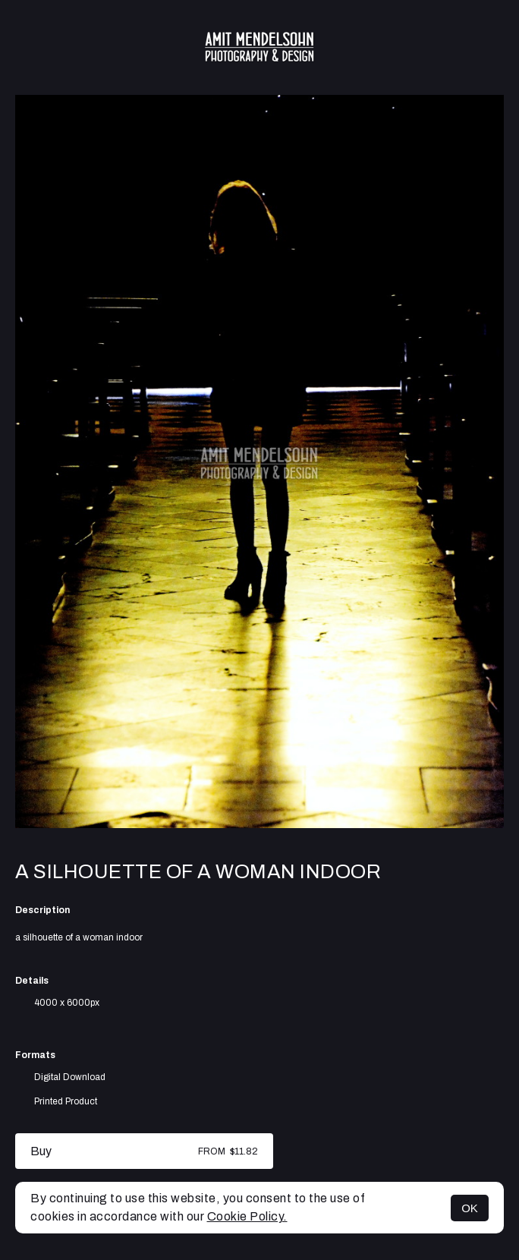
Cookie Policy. (247, 1216)
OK (469, 1208)
